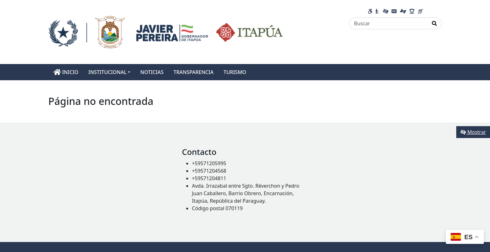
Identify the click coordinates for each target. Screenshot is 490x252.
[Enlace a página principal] (165, 31)
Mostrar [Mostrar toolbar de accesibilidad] (473, 132)
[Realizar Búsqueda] (434, 23)
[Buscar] (388, 23)
